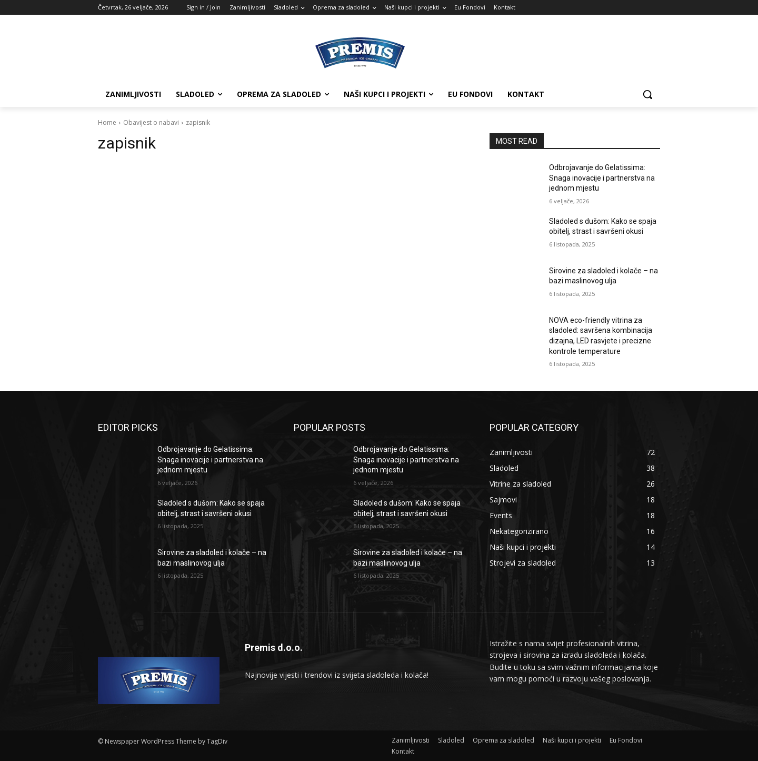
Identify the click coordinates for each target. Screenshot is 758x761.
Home (107, 122)
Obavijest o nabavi (151, 122)
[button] (647, 94)
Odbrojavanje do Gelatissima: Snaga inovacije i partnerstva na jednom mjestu (602, 177)
